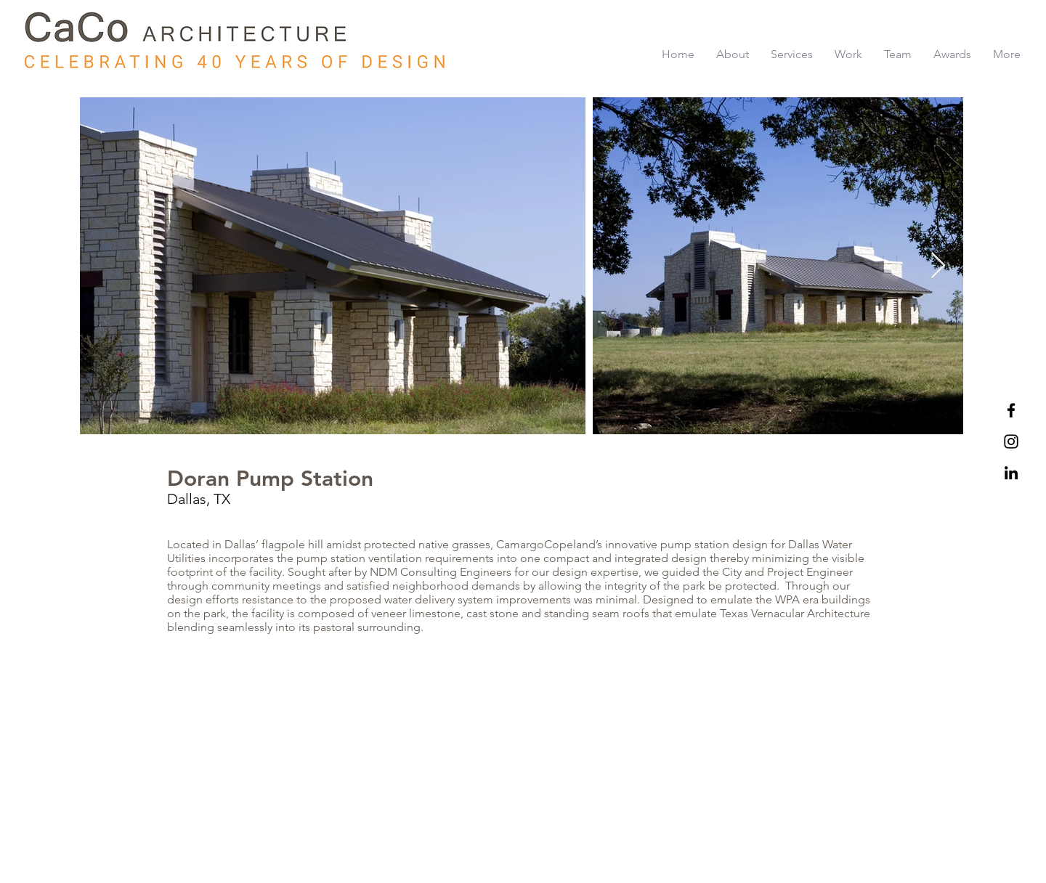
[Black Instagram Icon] (1011, 441)
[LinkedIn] (1011, 472)
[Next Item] (938, 266)
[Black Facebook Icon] (1011, 410)
